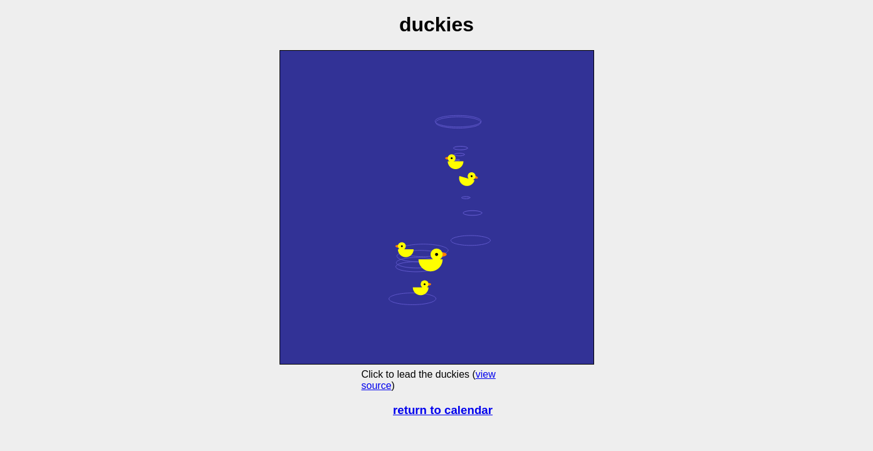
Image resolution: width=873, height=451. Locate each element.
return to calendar (443, 410)
